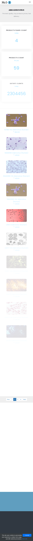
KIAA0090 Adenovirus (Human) (16, 153)
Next (24, 399)
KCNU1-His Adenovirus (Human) (16, 130)
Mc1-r (6, 2)
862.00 (16, 132)
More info (24, 539)
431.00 (16, 155)
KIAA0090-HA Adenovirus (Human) (16, 176)
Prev (8, 399)
